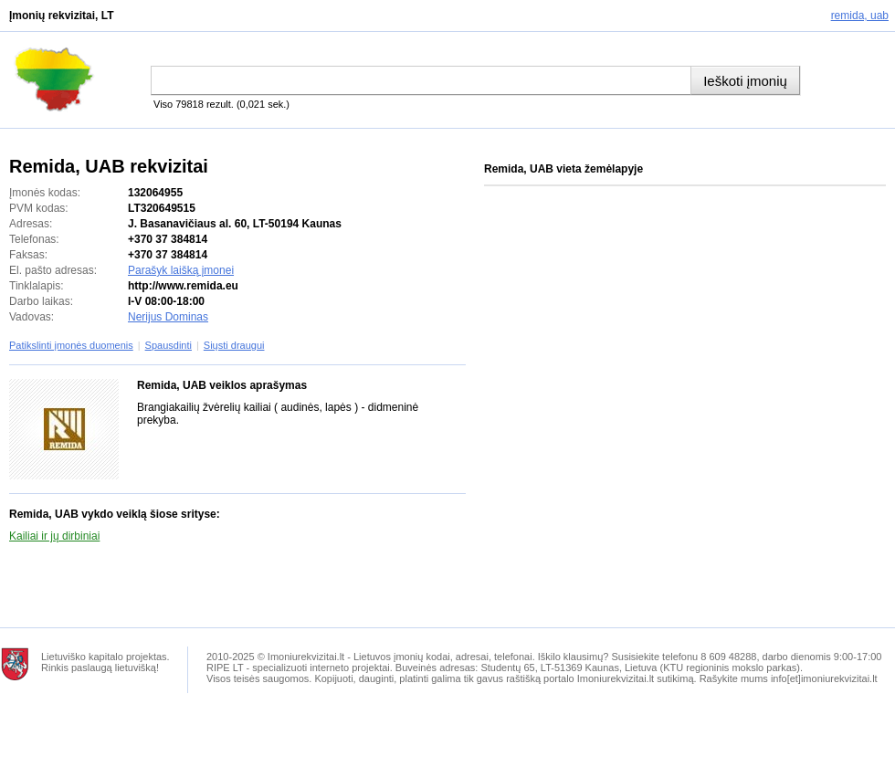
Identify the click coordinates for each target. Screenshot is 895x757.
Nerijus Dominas (168, 316)
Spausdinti (168, 345)
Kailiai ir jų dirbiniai (54, 536)
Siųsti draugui (234, 345)
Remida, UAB (860, 15)
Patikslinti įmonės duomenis (71, 345)
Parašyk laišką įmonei (181, 270)
